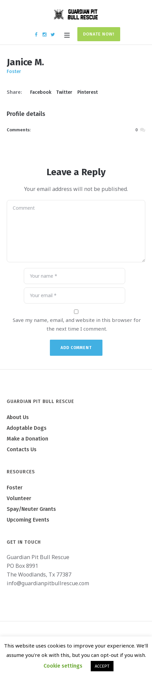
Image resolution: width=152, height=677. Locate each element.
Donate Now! (99, 34)
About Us (18, 417)
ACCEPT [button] (102, 666)
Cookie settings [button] (63, 666)
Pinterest (87, 92)
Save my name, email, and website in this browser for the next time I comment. (77, 324)
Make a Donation (27, 438)
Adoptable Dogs (27, 428)
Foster (14, 487)
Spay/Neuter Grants (31, 509)
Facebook (40, 92)
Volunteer (19, 498)
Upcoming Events (28, 520)
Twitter (64, 92)
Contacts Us (21, 449)
